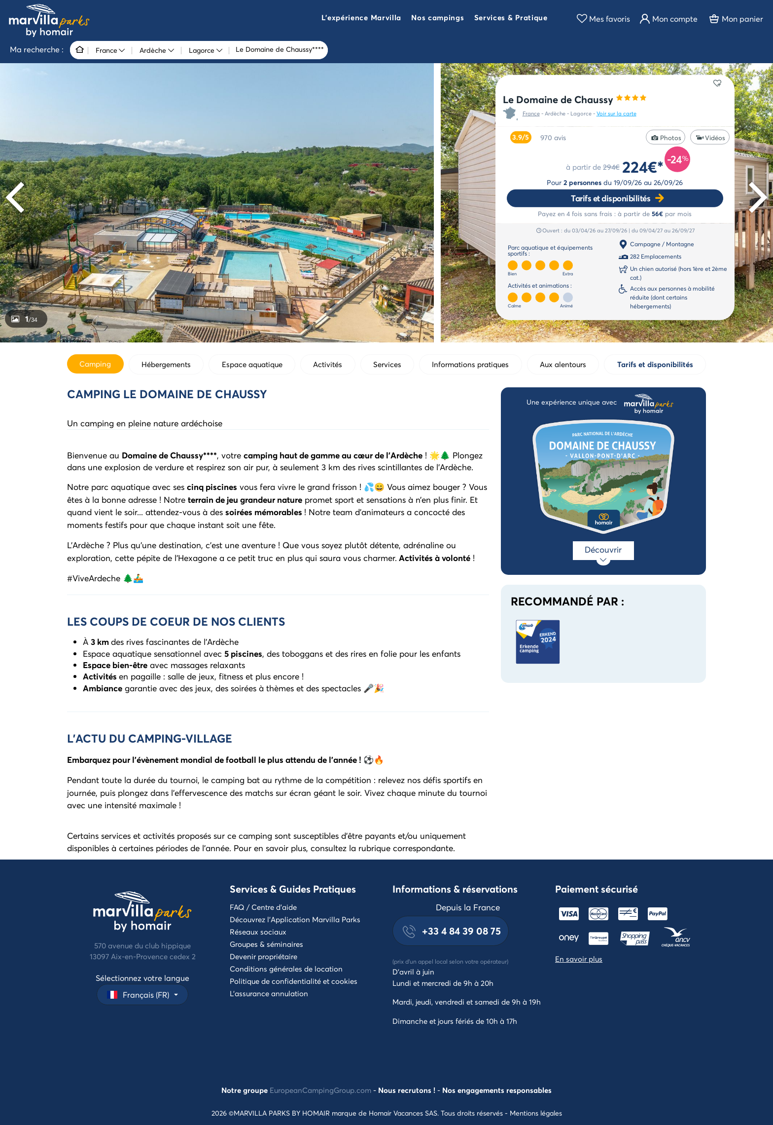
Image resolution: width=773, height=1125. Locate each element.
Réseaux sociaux (258, 932)
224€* (643, 166)
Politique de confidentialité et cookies (293, 981)
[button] (361, 19)
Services (387, 364)
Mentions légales (536, 1113)
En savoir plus (578, 959)
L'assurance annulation (269, 993)
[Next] (755, 198)
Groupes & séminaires (266, 944)
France (531, 113)
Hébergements (166, 364)
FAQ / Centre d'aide (263, 907)
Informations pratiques (470, 364)
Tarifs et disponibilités (610, 198)
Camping (95, 364)
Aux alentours (563, 364)
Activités (327, 364)
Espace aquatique (252, 364)
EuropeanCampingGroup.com (320, 1090)
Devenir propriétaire (263, 956)
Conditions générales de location (286, 969)
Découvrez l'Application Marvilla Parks (295, 919)
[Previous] (18, 198)
